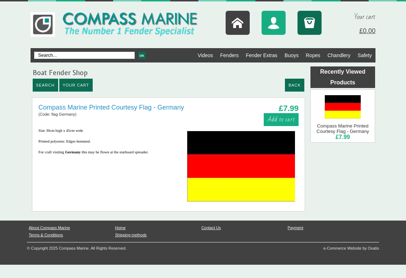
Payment (295, 228)
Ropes (313, 55)
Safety (364, 55)
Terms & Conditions (46, 235)
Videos (205, 55)
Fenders (229, 55)
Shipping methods (131, 235)
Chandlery (338, 55)
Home (120, 228)
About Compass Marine (49, 228)
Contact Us (211, 228)
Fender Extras (261, 55)
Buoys (292, 55)
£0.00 (367, 30)
